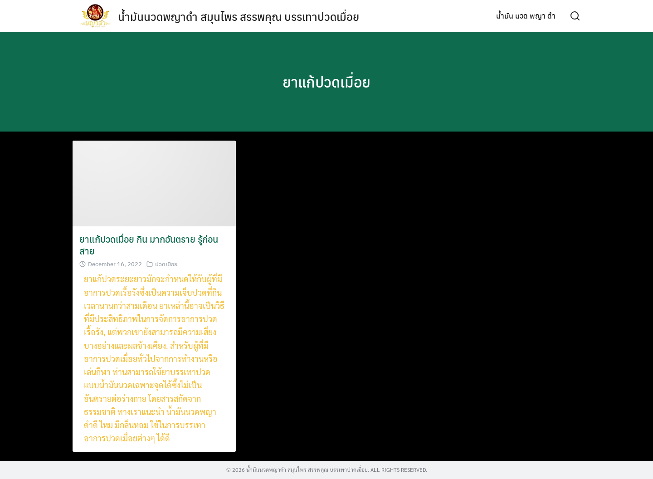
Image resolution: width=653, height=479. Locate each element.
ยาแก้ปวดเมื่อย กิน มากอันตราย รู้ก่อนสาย (148, 244)
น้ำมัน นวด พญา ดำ (526, 15)
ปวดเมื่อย (166, 263)
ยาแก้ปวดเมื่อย (326, 81)
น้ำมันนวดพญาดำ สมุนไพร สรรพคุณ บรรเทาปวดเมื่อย (238, 16)
